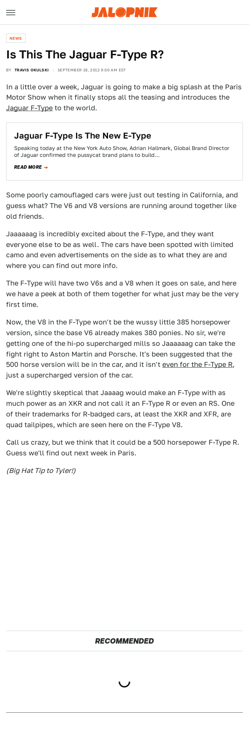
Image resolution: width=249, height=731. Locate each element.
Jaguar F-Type (29, 108)
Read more (28, 167)
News (16, 38)
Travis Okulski (32, 70)
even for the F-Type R (197, 364)
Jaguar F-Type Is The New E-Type (82, 135)
